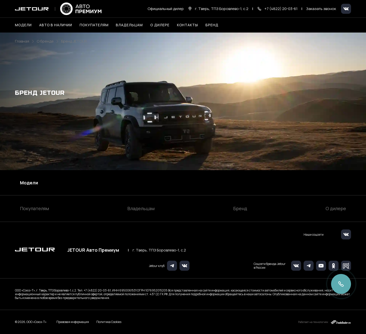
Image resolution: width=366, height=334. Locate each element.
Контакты (187, 25)
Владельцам (141, 208)
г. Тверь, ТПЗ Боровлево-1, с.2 (159, 250)
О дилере (160, 25)
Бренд (240, 208)
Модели (29, 182)
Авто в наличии (55, 25)
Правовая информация (72, 322)
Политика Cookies (108, 322)
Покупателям (34, 208)
